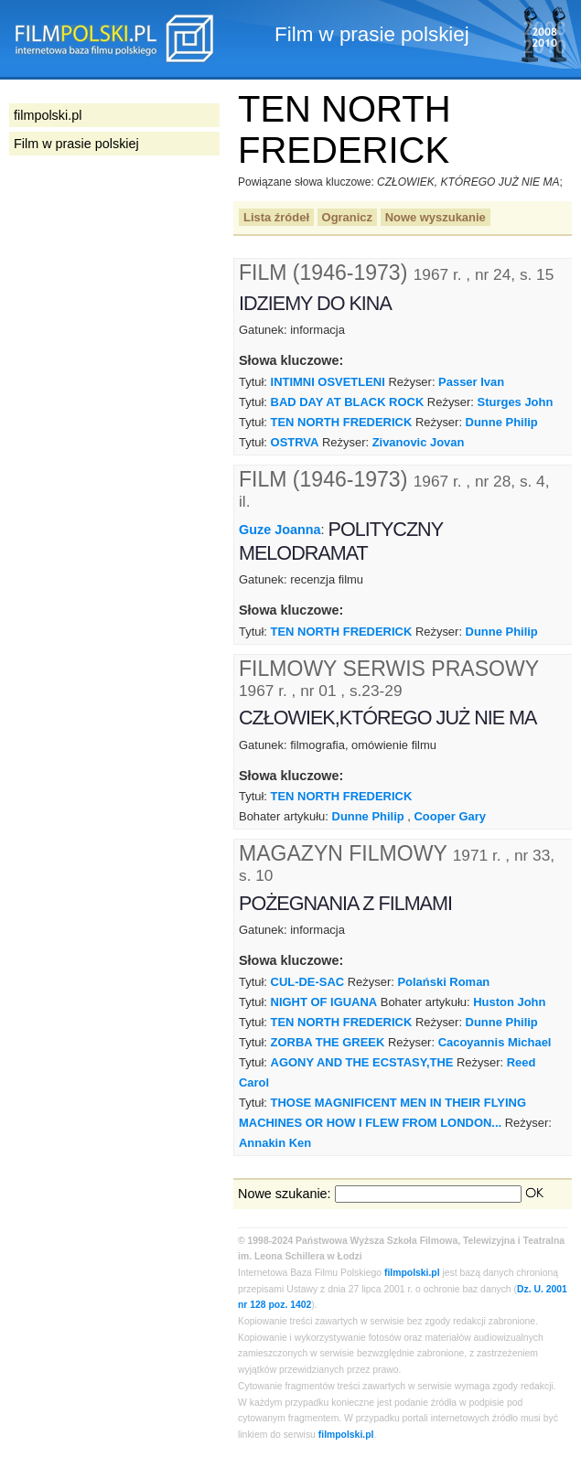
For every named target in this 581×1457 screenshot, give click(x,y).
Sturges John (516, 402)
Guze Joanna (280, 529)
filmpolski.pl (412, 1273)
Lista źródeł (276, 217)
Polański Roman (443, 982)
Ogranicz (347, 217)
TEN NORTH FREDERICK (342, 422)
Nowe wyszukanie (435, 217)
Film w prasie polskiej (76, 143)
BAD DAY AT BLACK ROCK (348, 402)
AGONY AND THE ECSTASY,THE (362, 1062)
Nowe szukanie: (284, 1193)
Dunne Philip (502, 422)
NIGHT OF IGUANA (324, 1002)
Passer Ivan (471, 382)
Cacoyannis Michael (495, 1042)
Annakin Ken (275, 1143)
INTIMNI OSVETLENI (328, 382)
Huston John (509, 1002)
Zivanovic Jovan (418, 442)
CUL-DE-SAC (308, 982)
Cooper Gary (449, 816)
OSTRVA (295, 442)
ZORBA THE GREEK (328, 1042)
